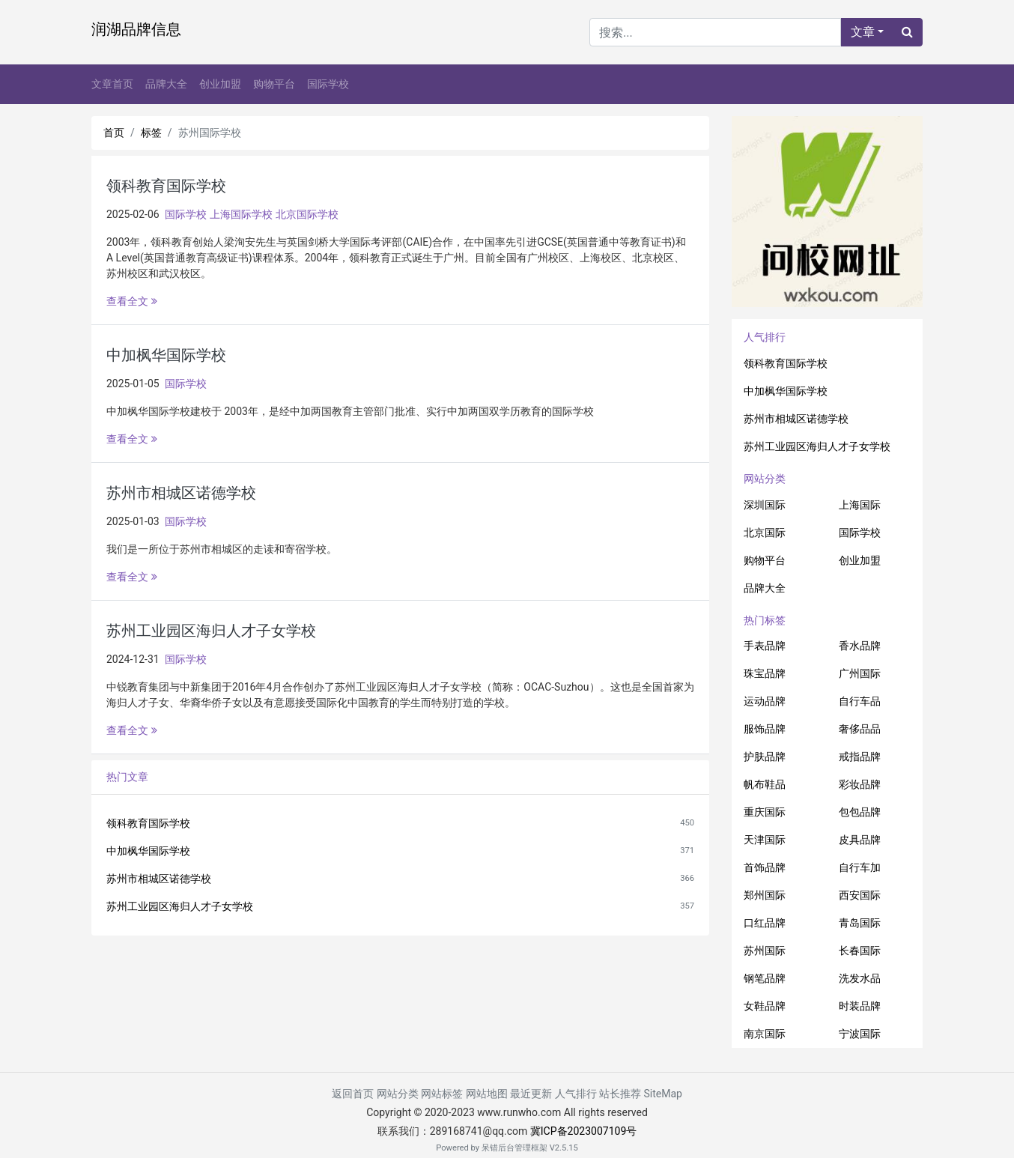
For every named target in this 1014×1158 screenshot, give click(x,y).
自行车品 (860, 701)
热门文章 (127, 777)
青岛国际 (860, 923)
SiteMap (662, 1094)
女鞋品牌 (765, 1006)
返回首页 (353, 1094)
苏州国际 (765, 951)
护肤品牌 (765, 757)
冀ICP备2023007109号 (583, 1131)
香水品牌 (860, 646)
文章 (863, 32)
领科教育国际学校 (166, 186)
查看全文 (131, 301)
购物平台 (274, 84)
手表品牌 (765, 646)
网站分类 (765, 479)
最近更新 (531, 1094)
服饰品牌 (765, 729)
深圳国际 (765, 505)
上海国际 (860, 505)
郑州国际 (765, 895)
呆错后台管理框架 (514, 1148)
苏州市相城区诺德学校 (181, 493)
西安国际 (860, 895)
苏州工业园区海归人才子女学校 (211, 631)
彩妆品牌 (860, 784)
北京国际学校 (307, 214)
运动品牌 (765, 701)
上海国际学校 (241, 214)
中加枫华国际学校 (166, 355)
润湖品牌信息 (136, 29)
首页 (113, 133)
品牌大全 (166, 84)
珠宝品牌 (765, 673)
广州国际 (860, 673)
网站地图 (487, 1094)
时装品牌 (860, 1006)
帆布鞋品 (765, 784)
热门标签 (765, 620)
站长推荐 (620, 1094)
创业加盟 (220, 84)
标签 (151, 133)
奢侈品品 (860, 729)
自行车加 (860, 867)
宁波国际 (860, 1034)
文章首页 (112, 84)
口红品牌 (765, 923)
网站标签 (442, 1094)
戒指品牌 (860, 757)
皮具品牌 (860, 840)
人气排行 (765, 337)
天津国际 (765, 840)
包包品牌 (860, 812)
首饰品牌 (765, 867)
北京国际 (765, 533)
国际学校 (328, 84)
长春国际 (860, 951)
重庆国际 (765, 812)
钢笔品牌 (765, 978)
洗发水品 (860, 978)
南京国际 (765, 1034)
